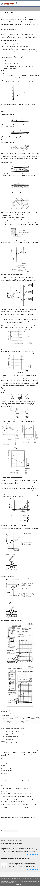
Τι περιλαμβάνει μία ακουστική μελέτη (12, 843)
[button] (38, 13)
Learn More (18, 884)
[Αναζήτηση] (38, 9)
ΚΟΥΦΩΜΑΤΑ (15, 831)
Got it (24, 884)
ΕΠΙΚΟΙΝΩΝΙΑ (33, 4)
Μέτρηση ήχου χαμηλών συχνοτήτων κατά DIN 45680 (15, 858)
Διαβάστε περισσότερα (33, 854)
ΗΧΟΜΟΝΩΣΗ (7, 831)
